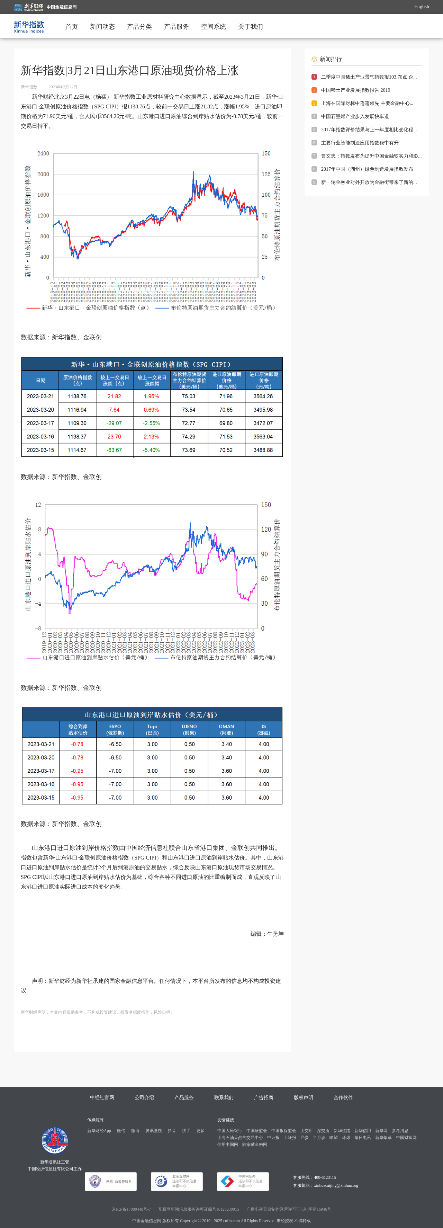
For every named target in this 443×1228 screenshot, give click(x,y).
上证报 (290, 1137)
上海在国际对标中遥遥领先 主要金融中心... (367, 103)
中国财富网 (406, 1137)
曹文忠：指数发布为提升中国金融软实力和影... (371, 156)
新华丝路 (342, 1130)
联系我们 (224, 1097)
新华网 (381, 1130)
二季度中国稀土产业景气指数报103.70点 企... (369, 77)
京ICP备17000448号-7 (131, 1209)
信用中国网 (227, 1144)
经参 (304, 1137)
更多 (200, 1130)
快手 (186, 1130)
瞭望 (333, 1137)
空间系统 (213, 26)
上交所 (306, 1130)
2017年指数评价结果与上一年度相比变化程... (369, 129)
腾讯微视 (153, 1130)
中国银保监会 (283, 1130)
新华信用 (362, 1130)
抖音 (172, 1130)
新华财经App (99, 1130)
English (421, 6)
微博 (135, 1130)
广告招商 (263, 1097)
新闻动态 (102, 26)
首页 (71, 26)
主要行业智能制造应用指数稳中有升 (360, 142)
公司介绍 (144, 1097)
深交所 (323, 1130)
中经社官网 (102, 1097)
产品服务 (176, 26)
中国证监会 (256, 1130)
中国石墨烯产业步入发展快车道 (355, 116)
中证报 (273, 1137)
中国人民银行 (229, 1130)
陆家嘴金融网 (254, 1144)
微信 (121, 1130)
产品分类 (139, 26)
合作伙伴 (343, 1097)
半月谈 (319, 1137)
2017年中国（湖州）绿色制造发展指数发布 (367, 169)
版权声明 (303, 1097)
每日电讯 (362, 1137)
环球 (346, 1137)
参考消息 (400, 1130)
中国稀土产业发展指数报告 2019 (355, 90)
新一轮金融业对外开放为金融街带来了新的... (369, 182)
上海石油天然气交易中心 (240, 1137)
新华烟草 (383, 1137)
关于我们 (250, 26)
